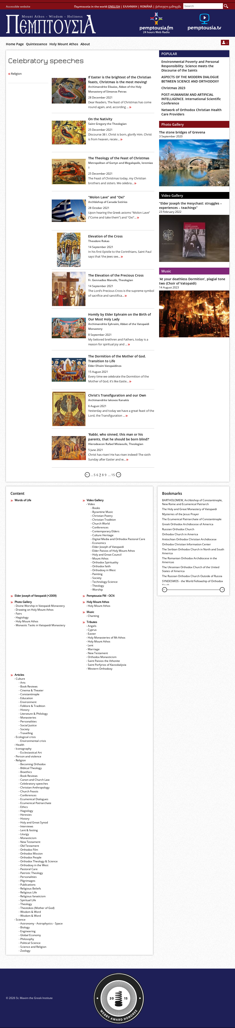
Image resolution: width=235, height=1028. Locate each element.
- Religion (20, 760)
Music (166, 271)
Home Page (15, 44)
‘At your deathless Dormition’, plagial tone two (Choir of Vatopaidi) (192, 281)
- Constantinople (29, 694)
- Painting (97, 574)
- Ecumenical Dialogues (33, 799)
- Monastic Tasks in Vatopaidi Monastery (39, 625)
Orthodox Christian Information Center (186, 544)
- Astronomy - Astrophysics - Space (41, 923)
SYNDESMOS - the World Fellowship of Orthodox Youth (192, 583)
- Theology (97, 586)
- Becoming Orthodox (32, 764)
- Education (26, 698)
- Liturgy (24, 834)
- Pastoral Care (28, 869)
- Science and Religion (32, 947)
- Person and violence (27, 756)
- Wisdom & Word (30, 912)
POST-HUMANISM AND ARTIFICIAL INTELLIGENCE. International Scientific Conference (191, 98)
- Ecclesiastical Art (30, 752)
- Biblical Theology (30, 768)
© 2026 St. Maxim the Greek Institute (29, 998)
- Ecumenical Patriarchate (35, 803)
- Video (90, 504)
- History (24, 710)
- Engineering (27, 931)
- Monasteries (27, 717)
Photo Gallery (172, 124)
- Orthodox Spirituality (104, 562)
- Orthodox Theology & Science (38, 861)
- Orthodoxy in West (103, 570)
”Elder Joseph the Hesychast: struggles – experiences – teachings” (190, 205)
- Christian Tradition (103, 520)
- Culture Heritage (102, 535)
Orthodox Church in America (180, 534)
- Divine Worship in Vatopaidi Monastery (39, 606)
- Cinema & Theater (31, 690)
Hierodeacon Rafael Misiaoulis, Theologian (115, 444)
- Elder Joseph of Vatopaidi (107, 547)
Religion (15, 74)
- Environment (27, 702)
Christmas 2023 (173, 88)
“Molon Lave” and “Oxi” (106, 197)
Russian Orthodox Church (178, 529)
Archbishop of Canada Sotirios (107, 202)
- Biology (24, 927)
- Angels (91, 626)
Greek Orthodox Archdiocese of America (187, 524)
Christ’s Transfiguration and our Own (117, 395)
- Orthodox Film (28, 850)
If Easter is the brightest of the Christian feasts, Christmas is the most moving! (119, 79)
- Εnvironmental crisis (32, 741)
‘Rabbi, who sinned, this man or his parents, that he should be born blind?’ (118, 436)
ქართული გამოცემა (168, 6)
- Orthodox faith (101, 566)
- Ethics (23, 807)
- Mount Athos (99, 558)
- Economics (98, 543)
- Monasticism (27, 838)
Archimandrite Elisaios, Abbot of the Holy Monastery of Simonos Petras (114, 89)
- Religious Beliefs (30, 888)
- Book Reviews (28, 686)
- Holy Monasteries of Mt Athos (105, 637)
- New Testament (97, 653)
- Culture (19, 679)
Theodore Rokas (98, 241)
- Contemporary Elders (105, 531)
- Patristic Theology (31, 873)
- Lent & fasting (28, 830)
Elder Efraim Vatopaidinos (104, 366)
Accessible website (18, 6)
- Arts (22, 682)
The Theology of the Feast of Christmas (118, 158)
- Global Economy (30, 935)
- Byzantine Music (102, 512)
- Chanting (92, 616)
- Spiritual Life (27, 900)
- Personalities (28, 721)
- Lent (89, 645)
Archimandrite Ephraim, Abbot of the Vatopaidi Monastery (118, 326)
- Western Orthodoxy (99, 669)
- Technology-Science (104, 582)
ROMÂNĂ (146, 6)
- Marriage (93, 649)
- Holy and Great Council (106, 555)
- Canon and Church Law (34, 780)
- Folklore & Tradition (32, 706)
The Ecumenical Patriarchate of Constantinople (192, 519)
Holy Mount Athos (63, 44)
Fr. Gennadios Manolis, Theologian (110, 280)
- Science (20, 919)
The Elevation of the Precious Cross (116, 275)
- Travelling (26, 733)
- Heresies (25, 815)
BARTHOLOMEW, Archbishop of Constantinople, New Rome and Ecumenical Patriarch (192, 502)
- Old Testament (29, 846)
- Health (19, 745)
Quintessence (36, 44)
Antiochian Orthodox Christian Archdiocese (189, 539)
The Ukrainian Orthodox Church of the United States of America (190, 569)
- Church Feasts (28, 791)
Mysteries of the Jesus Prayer (180, 514)
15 (113, 475)
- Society (96, 578)
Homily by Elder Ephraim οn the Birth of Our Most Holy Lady (119, 316)
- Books (95, 508)
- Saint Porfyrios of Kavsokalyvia (106, 665)
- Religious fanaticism (32, 896)
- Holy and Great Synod (33, 822)
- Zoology (24, 951)
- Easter (91, 634)
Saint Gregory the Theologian (107, 124)
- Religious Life (28, 892)
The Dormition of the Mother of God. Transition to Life (117, 358)
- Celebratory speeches (33, 784)
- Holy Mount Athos (26, 621)
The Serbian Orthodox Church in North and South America (193, 551)
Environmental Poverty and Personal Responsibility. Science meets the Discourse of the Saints (190, 65)
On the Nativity (100, 119)
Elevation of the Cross (105, 236)
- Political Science (30, 943)
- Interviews (26, 826)
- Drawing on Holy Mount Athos (34, 610)
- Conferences (99, 527)
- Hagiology (21, 617)
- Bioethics (25, 772)
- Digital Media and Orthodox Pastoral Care (118, 539)
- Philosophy (26, 939)
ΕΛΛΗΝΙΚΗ (130, 6)
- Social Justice (28, 725)
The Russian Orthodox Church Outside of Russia (192, 576)
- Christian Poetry (102, 516)
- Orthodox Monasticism (101, 657)
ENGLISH (114, 6)
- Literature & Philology (33, 714)
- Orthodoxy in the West (33, 865)
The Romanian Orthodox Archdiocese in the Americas (189, 560)
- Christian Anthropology (34, 787)
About (85, 44)
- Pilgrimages (27, 881)
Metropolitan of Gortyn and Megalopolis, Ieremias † (120, 165)
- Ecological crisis (25, 737)
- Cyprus (91, 630)
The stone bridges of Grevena (182, 132)
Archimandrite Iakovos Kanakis (108, 400)
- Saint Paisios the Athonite (103, 661)
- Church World (100, 523)
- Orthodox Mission (31, 853)
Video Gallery (172, 195)
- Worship (97, 589)
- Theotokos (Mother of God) (36, 908)
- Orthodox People (30, 857)
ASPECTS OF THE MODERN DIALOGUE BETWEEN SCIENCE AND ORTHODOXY (190, 79)
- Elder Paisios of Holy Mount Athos (113, 551)
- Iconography (22, 749)
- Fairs (18, 613)
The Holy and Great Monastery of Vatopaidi (189, 509)
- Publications (27, 885)
